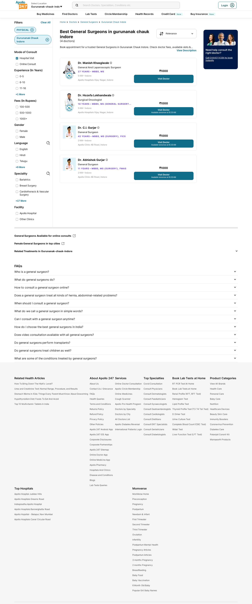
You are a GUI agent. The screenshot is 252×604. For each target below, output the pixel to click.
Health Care (216, 388)
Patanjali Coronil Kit (219, 434)
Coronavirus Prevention (221, 424)
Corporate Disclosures (100, 439)
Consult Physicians (153, 388)
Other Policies (96, 424)
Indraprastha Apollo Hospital (28, 504)
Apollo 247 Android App (101, 429)
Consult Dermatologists (155, 394)
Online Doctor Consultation (128, 383)
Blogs (92, 480)
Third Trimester (139, 529)
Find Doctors (70, 13)
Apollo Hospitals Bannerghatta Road (32, 509)
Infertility (136, 539)
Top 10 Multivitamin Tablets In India (31, 404)
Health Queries (97, 399)
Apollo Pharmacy (98, 465)
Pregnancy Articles (141, 550)
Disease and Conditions (101, 475)
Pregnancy (137, 504)
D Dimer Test (178, 414)
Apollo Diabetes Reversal (127, 424)
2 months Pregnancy (142, 565)
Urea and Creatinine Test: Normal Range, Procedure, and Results (46, 388)
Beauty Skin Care (218, 414)
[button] (126, 251)
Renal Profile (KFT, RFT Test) (186, 394)
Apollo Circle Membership (127, 388)
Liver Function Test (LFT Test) (187, 434)
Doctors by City (122, 414)
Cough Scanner (122, 399)
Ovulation (137, 534)
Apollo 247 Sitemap (99, 449)
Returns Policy (97, 409)
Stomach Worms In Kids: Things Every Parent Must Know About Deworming (51, 394)
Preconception (139, 499)
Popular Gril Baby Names (144, 590)
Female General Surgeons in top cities (39, 243)
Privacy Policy (97, 419)
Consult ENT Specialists (155, 424)
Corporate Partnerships (101, 444)
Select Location (39, 3)
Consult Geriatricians (154, 429)
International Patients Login (128, 429)
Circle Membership (116, 13)
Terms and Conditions (100, 404)
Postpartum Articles (141, 555)
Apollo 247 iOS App (99, 434)
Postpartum (138, 509)
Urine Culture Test (181, 419)
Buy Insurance (203, 13)
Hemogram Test (180, 399)
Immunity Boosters (219, 419)
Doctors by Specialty (125, 409)
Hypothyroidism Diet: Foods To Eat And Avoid (36, 399)
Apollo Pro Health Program (128, 404)
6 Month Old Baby (141, 585)
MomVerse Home (140, 494)
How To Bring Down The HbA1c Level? (33, 383)
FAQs (92, 394)
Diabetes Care (217, 429)
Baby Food (137, 575)
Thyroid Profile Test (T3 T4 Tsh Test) (190, 409)
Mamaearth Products (220, 439)
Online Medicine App (100, 460)
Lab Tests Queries (98, 485)
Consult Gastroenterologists (157, 409)
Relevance (168, 34)
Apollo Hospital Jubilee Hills (28, 494)
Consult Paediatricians (155, 399)
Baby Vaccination (141, 580)
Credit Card (172, 13)
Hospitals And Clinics (100, 470)
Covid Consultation (153, 383)
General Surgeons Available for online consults (44, 235)
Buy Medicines (45, 13)
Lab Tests (91, 13)
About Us (94, 383)
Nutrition (214, 404)
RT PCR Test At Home (183, 383)
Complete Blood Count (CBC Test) (189, 424)
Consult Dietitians (152, 419)
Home (63, 22)
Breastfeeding (139, 570)
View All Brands (217, 383)
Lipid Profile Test (180, 404)
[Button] (45, 22)
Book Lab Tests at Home (184, 388)
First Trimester (139, 519)
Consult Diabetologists (155, 434)
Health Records (144, 13)
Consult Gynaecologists (155, 404)
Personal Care (217, 394)
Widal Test (177, 429)
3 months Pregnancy (142, 560)
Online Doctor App (99, 454)
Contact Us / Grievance (101, 388)
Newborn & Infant (141, 514)
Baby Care (215, 399)
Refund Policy (96, 414)
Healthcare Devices (219, 409)
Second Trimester (141, 524)
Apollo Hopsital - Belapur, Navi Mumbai (33, 514)
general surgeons (89, 22)
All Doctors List (122, 419)
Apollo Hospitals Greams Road (29, 499)
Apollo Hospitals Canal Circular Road (32, 519)
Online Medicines (123, 394)
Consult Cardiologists (154, 414)
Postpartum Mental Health (145, 544)
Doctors (73, 22)
